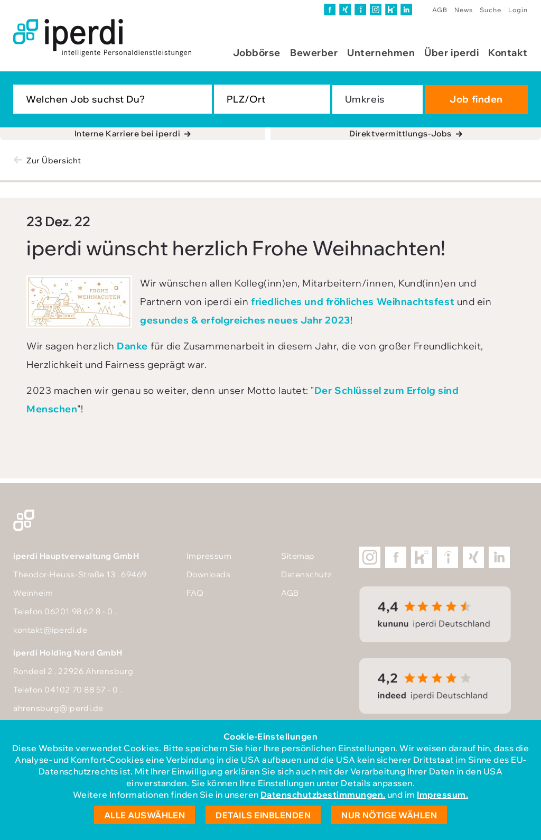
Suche (490, 10)
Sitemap (298, 556)
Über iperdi (451, 53)
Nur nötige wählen (389, 815)
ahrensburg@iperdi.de (58, 708)
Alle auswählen (144, 815)
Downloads (208, 574)
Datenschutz (306, 574)
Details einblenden (263, 815)
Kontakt (508, 53)
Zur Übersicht (53, 160)
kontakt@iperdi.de (50, 630)
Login (518, 10)
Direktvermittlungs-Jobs (400, 133)
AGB (439, 10)
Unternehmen (381, 53)
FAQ (195, 593)
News (463, 10)
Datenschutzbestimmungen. (323, 794)
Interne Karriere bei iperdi (127, 133)
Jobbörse (257, 53)
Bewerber (314, 53)
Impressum (209, 556)
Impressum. (442, 794)
